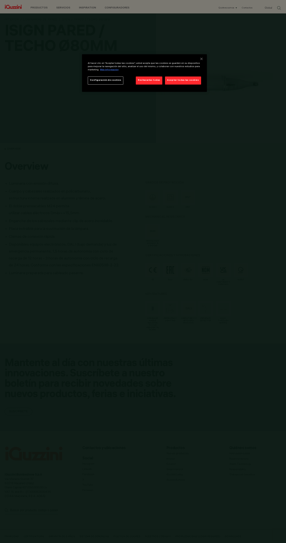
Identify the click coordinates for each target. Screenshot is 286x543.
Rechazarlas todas (149, 80)
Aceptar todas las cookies (183, 80)
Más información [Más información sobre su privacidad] (109, 70)
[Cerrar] (201, 59)
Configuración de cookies (105, 80)
